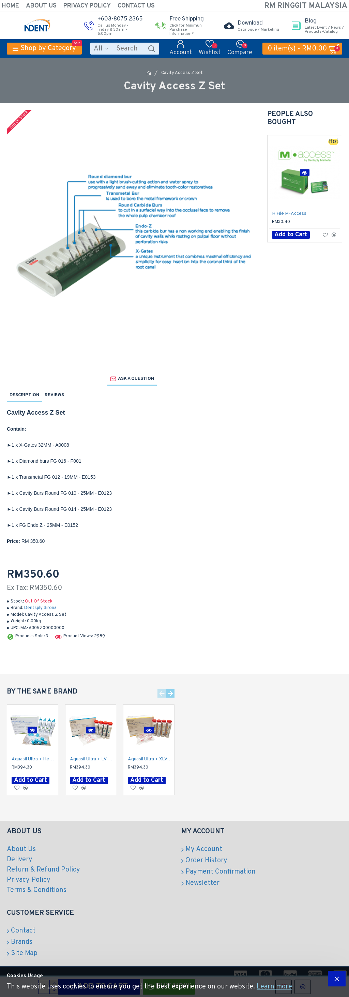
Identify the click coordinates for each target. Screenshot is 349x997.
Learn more (274, 986)
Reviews (54, 395)
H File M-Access (289, 214)
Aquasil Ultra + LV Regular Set (92, 759)
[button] (161, 693)
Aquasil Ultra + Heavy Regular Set (34, 759)
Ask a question (136, 379)
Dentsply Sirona (40, 608)
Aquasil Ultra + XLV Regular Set (150, 759)
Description (24, 395)
